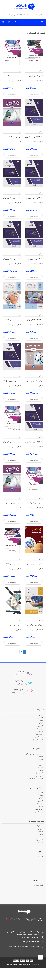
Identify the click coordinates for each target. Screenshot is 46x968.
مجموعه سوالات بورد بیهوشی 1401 (12, 442)
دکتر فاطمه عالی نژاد (36, 142)
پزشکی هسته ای (38, 740)
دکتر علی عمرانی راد (15, 81)
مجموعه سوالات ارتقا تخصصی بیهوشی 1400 (12, 76)
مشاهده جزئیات (34, 94)
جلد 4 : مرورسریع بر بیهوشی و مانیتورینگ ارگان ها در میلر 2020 (12, 198)
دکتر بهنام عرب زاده (36, 81)
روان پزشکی (39, 731)
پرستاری (40, 857)
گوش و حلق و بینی (37, 729)
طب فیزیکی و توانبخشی (35, 778)
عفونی (41, 762)
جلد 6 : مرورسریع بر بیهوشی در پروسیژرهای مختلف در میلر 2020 (12, 259)
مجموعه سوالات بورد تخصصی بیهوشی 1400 (12, 320)
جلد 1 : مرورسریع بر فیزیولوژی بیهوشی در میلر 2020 (12, 381)
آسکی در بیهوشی (15, 625)
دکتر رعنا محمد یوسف (14, 630)
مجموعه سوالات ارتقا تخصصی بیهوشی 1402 (34, 503)
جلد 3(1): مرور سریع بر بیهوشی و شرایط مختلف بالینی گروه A (34, 198)
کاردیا (19, 142)
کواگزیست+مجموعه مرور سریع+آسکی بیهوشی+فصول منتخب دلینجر (34, 381)
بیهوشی (41, 71)
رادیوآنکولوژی (39, 737)
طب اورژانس (39, 734)
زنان (41, 720)
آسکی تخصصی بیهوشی (35, 564)
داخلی (41, 770)
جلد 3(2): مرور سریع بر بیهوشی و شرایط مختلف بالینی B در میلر (34, 137)
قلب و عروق (39, 773)
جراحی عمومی (38, 809)
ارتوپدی (40, 718)
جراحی (41, 715)
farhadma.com (35, 965)
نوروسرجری (39, 776)
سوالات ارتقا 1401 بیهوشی (35, 320)
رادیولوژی (40, 767)
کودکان (41, 723)
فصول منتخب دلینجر (36, 76)
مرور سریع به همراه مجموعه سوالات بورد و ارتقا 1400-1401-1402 (12, 137)
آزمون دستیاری (38, 885)
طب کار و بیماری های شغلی (34, 754)
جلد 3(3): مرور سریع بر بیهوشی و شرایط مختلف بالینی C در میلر (34, 442)
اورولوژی (40, 726)
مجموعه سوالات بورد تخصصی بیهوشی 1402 (12, 564)
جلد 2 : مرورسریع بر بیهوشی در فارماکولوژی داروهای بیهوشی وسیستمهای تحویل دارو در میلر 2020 (34, 259)
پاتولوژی (40, 759)
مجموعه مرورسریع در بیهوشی (12, 503)
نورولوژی (40, 765)
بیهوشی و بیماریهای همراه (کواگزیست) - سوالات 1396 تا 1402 (34, 625)
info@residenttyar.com (31, 942)
